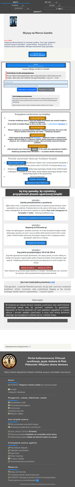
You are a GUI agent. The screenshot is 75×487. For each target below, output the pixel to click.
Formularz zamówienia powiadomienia (36, 218)
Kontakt (12, 389)
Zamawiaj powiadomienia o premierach (24, 427)
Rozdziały (52, 5)
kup (34, 149)
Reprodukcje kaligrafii (17, 448)
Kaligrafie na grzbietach (18, 450)
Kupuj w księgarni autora (16, 163)
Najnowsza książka (32, 434)
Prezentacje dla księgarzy (19, 405)
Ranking (63, 124)
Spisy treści (13, 453)
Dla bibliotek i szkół (16, 403)
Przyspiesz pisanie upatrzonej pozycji (23, 475)
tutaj (64, 165)
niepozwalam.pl (65, 372)
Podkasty (15, 5)
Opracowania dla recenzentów (21, 461)
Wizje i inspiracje (15, 456)
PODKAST (32, 385)
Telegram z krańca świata (37, 179)
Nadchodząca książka (32, 437)
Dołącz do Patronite (17, 472)
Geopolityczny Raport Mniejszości (37, 183)
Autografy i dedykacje (16, 392)
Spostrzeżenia (18, 8)
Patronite (37, 137)
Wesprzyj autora (44, 321)
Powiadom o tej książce (27, 89)
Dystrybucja (14, 408)
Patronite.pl (22, 169)
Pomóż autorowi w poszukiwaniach (23, 480)
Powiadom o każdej (46, 89)
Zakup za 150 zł (44, 268)
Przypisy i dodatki (16, 459)
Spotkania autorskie (16, 411)
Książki (48, 2)
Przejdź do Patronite (36, 243)
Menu (15, 2)
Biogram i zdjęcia (15, 414)
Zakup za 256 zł (27, 268)
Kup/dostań (37, 11)
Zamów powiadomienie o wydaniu (23, 321)
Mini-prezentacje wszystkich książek (23, 424)
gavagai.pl (46, 372)
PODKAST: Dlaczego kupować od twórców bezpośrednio (32, 477)
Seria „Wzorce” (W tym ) (22, 431)
